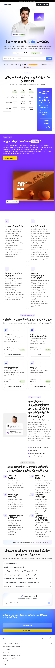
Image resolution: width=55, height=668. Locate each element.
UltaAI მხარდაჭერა (35, 456)
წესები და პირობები (27, 667)
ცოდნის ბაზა (33, 450)
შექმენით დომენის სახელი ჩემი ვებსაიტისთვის (27, 542)
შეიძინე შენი (9, 158)
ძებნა (49, 58)
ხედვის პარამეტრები (14, 354)
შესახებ (4, 667)
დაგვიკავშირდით (23, 1)
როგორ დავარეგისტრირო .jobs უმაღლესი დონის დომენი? (21, 582)
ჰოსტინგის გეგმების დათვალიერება (46, 124)
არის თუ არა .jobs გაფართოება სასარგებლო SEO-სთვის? (21, 578)
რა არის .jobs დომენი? (10, 563)
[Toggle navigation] (51, 4)
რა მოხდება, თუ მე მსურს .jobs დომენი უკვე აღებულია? (20, 571)
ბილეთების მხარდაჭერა (36, 453)
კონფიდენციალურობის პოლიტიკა (41, 667)
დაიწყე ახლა (27, 629)
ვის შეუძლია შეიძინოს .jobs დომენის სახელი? (17, 586)
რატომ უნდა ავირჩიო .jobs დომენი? (14, 567)
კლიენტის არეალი (42, 4)
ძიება (40, 354)
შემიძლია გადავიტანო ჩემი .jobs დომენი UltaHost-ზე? (20, 575)
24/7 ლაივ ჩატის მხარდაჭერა (38, 447)
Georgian (32, 1)
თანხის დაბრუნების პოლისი (14, 667)
